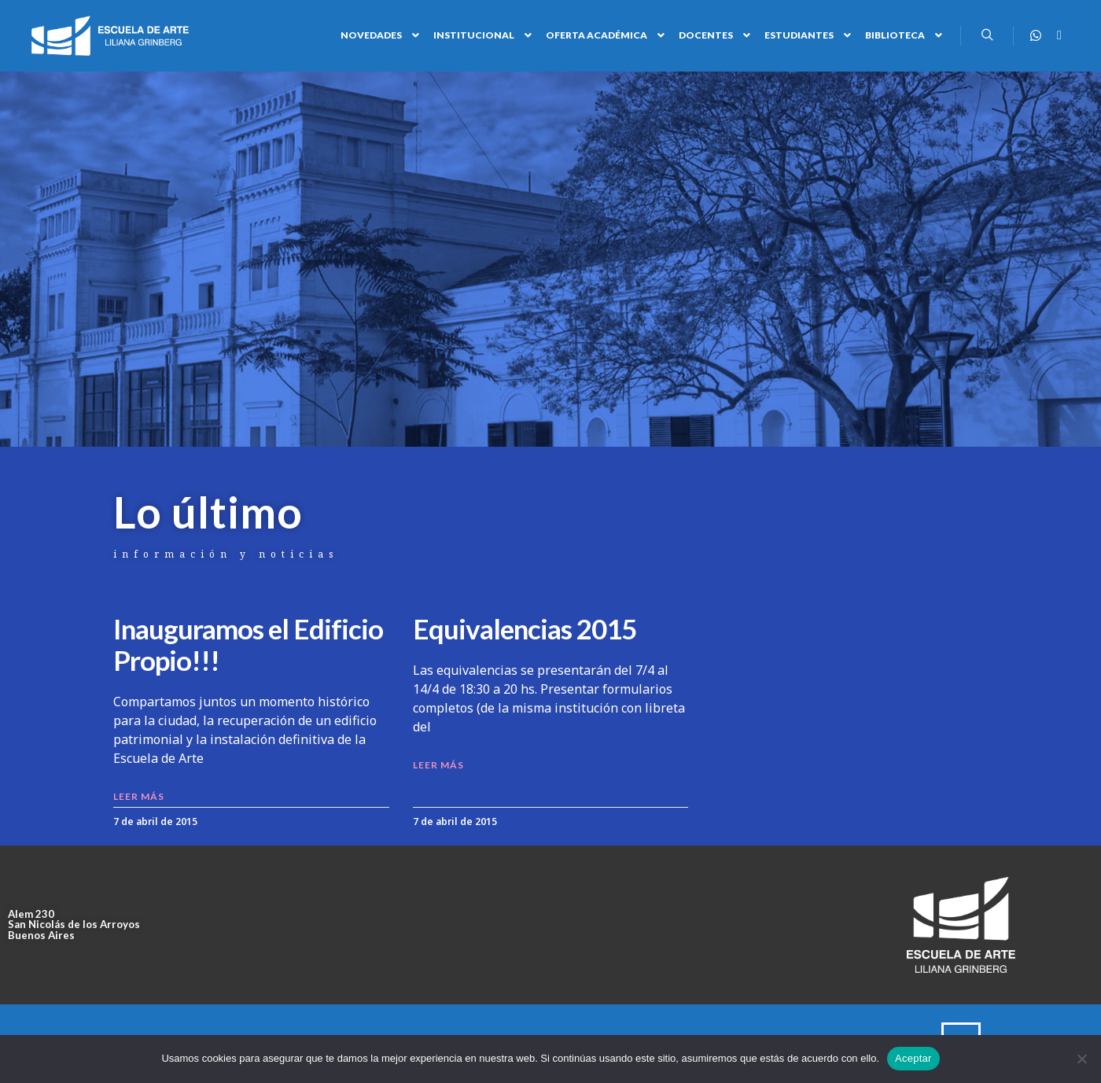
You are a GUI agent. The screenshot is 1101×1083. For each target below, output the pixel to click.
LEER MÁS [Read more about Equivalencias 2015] (438, 764)
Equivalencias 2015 (524, 628)
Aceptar (913, 1058)
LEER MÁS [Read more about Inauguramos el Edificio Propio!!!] (138, 796)
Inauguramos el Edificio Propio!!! (248, 644)
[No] (1081, 1058)
